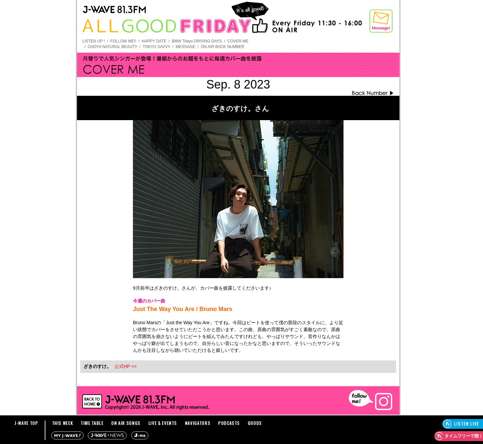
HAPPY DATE (154, 41)
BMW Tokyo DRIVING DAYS (197, 41)
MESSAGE (185, 46)
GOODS (255, 423)
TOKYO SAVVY (156, 46)
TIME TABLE (92, 423)
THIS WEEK (62, 423)
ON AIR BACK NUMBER (222, 46)
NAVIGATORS (198, 423)
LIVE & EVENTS (162, 423)
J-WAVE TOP (26, 423)
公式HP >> (125, 366)
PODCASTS (229, 423)
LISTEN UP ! (93, 41)
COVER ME (237, 41)
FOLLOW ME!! (123, 41)
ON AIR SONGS (125, 423)
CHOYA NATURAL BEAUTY (112, 46)
